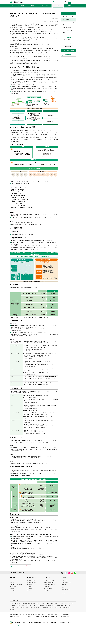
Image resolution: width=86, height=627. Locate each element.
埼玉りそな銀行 (18, 603)
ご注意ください (37, 614)
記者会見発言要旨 (64, 584)
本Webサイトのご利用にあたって (16, 614)
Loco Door (58, 605)
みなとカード (62, 607)
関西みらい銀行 (24, 603)
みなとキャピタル (13, 609)
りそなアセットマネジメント (31, 605)
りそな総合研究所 (13, 605)
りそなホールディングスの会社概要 (16, 584)
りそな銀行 (12, 603)
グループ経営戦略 (13, 586)
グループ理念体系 (13, 582)
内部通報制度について (64, 616)
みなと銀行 (30, 603)
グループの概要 (12, 577)
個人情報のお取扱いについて (66, 614)
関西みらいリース (39, 607)
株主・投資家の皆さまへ (31, 577)
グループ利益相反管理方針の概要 (38, 616)
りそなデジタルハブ (20, 605)
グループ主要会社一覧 (14, 600)
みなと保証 (68, 607)
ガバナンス (12, 588)
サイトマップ (66, 1)
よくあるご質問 (29, 588)
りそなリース (49, 603)
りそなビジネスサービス (65, 605)
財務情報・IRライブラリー (31, 582)
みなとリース (57, 607)
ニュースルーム (63, 577)
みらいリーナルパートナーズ (48, 607)
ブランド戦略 (12, 590)
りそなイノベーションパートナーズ (66, 603)
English (73, 1)
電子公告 (42, 614)
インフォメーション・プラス (66, 582)
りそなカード (43, 603)
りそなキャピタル (56, 603)
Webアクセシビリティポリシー (28, 614)
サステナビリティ (47, 577)
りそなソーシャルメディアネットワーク (17, 572)
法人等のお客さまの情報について (16, 616)
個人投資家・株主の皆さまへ (32, 580)
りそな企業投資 (48, 605)
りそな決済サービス (36, 603)
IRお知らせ (29, 590)
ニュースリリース (64, 580)
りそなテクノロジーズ (20, 607)
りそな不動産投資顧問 (40, 605)
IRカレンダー (29, 586)
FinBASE (53, 605)
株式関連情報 (29, 584)
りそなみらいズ (12, 607)
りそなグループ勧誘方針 (27, 616)
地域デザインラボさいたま (30, 607)
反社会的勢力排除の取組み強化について (52, 616)
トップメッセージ (13, 580)
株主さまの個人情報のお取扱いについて (53, 614)
